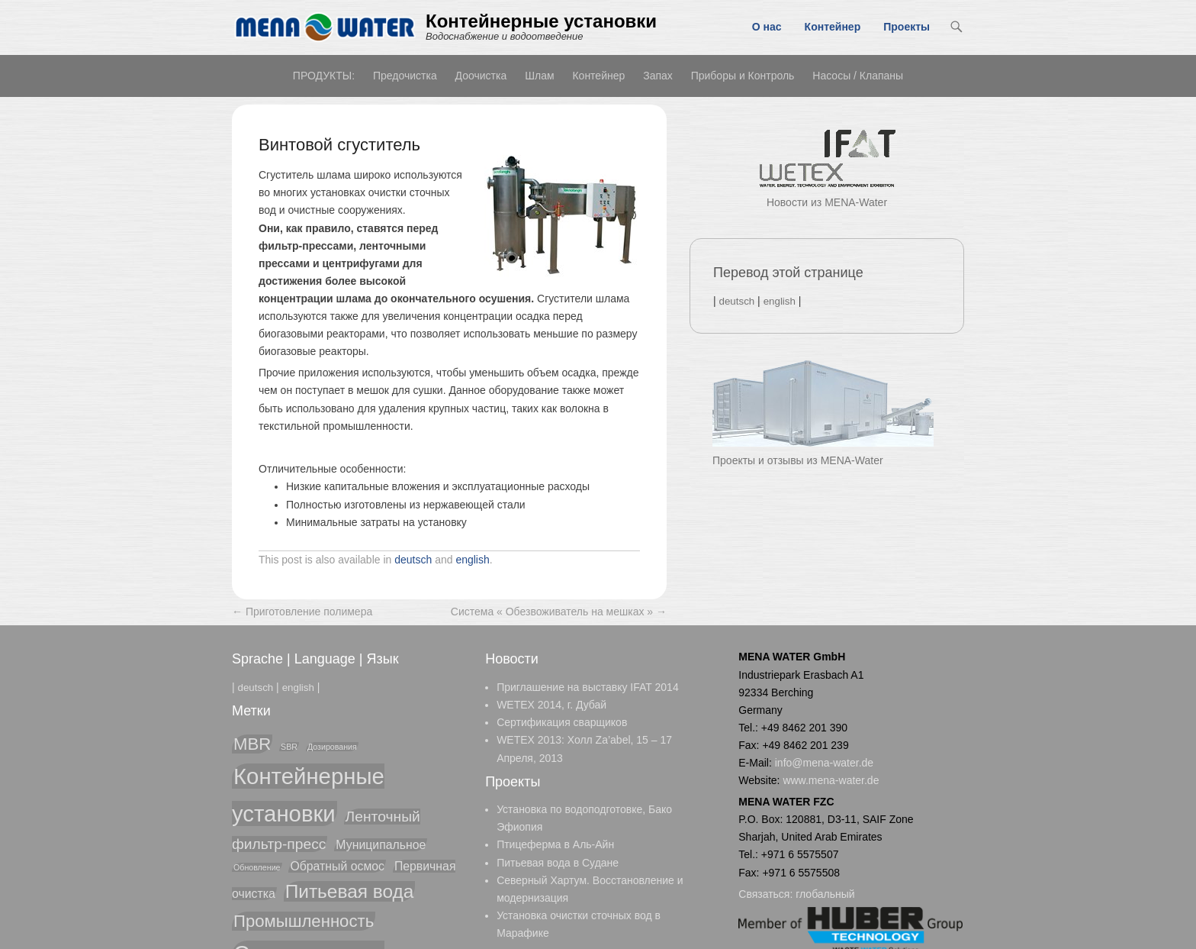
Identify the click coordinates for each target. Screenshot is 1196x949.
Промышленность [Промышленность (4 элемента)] (303, 921)
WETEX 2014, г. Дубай (551, 705)
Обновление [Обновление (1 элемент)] (257, 867)
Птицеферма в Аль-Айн (555, 844)
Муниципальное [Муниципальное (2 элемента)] (381, 844)
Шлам (539, 75)
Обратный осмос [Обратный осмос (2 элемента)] (337, 866)
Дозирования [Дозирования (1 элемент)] (332, 746)
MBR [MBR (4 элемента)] (252, 744)
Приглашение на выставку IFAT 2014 (588, 687)
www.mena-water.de (831, 780)
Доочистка (481, 75)
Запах (658, 75)
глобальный (825, 894)
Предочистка (405, 75)
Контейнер (833, 27)
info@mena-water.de (824, 763)
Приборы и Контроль (743, 75)
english (472, 560)
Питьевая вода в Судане (558, 863)
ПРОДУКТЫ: (324, 75)
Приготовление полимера (302, 611)
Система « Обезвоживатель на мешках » (559, 611)
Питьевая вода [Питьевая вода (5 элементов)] (349, 891)
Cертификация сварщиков (562, 722)
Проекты (906, 27)
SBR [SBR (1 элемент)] (289, 746)
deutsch (413, 560)
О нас (767, 27)
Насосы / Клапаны (857, 75)
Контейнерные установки (541, 21)
